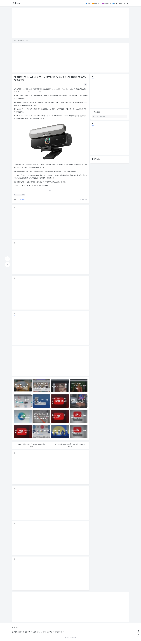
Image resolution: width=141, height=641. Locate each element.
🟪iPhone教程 (106, 3)
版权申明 (27, 632)
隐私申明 (21, 632)
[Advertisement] (70, 23)
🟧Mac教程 (96, 3)
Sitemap (39, 632)
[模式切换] (124, 3)
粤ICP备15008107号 (59, 632)
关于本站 (15, 632)
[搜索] (127, 3)
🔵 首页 (88, 3)
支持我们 (49, 632)
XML (44, 632)
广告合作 (33, 632)
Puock (74, 637)
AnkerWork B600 (19, 195)
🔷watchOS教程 (117, 3)
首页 (15, 40)
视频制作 (21, 40)
